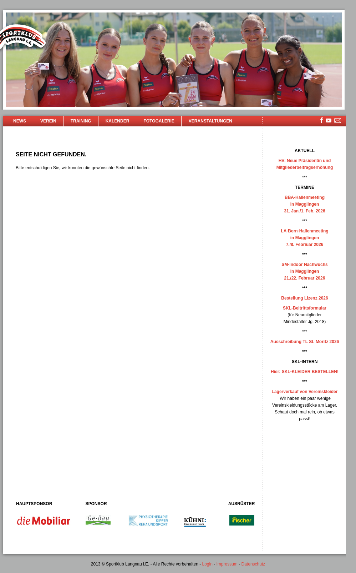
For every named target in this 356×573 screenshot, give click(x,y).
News (19, 121)
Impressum (227, 564)
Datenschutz (253, 564)
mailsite (337, 121)
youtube (328, 120)
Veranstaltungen (210, 121)
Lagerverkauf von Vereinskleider (305, 391)
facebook (321, 120)
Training (81, 121)
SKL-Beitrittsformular (304, 308)
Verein (48, 121)
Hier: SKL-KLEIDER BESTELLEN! (305, 371)
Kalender (117, 121)
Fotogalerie (158, 121)
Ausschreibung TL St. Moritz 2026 (304, 341)
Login (207, 564)
